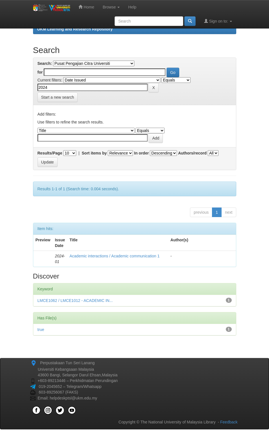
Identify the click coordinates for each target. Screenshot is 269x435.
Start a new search (57, 97)
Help (132, 7)
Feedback (228, 422)
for (40, 72)
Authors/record (192, 153)
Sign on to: (218, 21)
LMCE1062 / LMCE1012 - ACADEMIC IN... (75, 300)
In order (141, 153)
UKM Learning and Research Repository (75, 29)
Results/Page (50, 153)
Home (86, 7)
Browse (111, 7)
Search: (45, 63)
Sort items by (94, 153)
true (41, 329)
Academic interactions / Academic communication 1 (114, 256)
